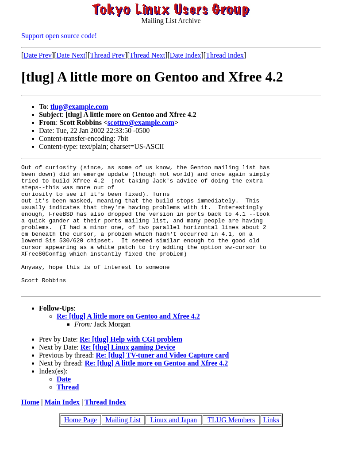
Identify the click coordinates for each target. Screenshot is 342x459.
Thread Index (225, 55)
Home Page (80, 445)
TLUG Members (231, 445)
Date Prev (37, 55)
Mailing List (123, 445)
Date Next (71, 55)
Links (271, 445)
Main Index (62, 427)
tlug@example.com (79, 106)
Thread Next (147, 55)
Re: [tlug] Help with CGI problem (131, 364)
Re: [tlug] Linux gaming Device (128, 372)
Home (30, 427)
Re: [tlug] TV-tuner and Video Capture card (162, 380)
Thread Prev (107, 55)
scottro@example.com (141, 122)
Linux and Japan (173, 445)
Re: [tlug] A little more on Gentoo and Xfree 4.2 (128, 341)
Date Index (185, 55)
